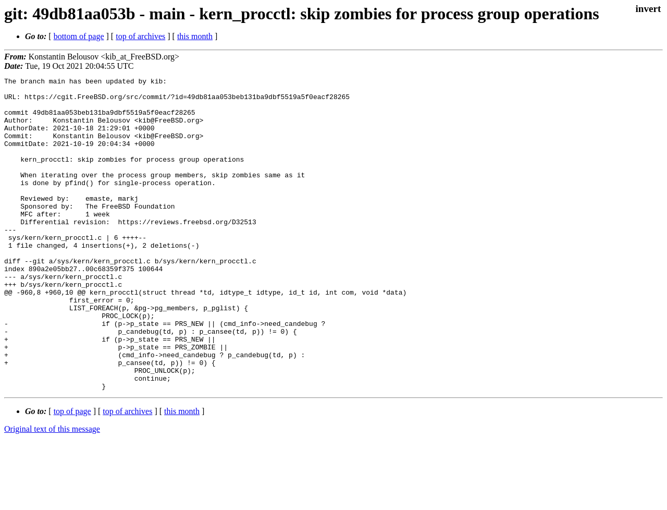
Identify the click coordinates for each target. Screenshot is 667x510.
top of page (72, 473)
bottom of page (79, 36)
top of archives (140, 36)
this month (195, 36)
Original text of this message (52, 491)
